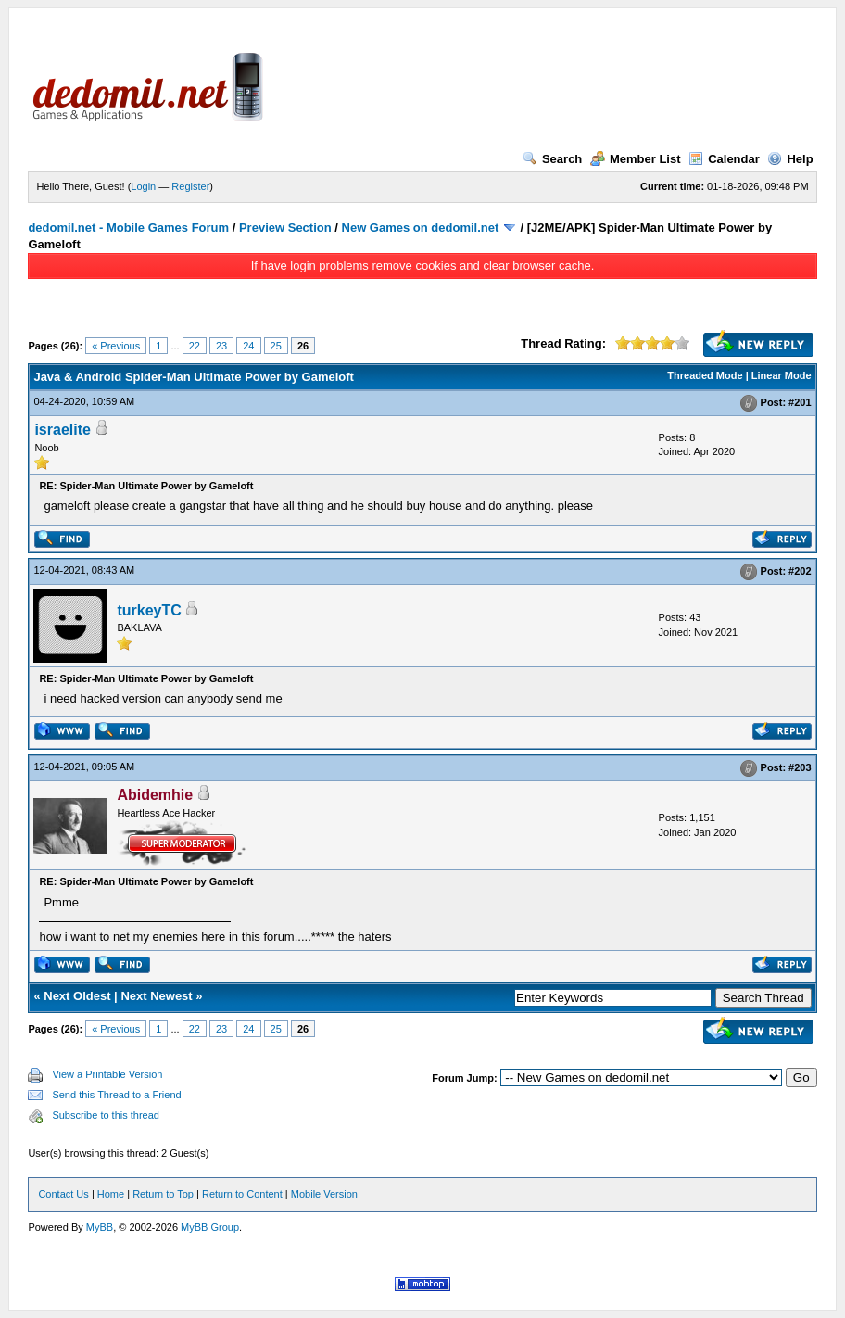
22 (194, 345)
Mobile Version (324, 1193)
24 (248, 345)
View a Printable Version (107, 1074)
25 (276, 345)
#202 (799, 571)
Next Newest (156, 996)
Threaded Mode (704, 375)
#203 (799, 768)
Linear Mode (781, 375)
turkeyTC (149, 610)
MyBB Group (210, 1227)
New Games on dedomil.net (420, 227)
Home (110, 1193)
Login (143, 186)
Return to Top (163, 1193)
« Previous (116, 345)
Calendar (724, 159)
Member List (635, 159)
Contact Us (63, 1193)
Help (790, 159)
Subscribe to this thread (105, 1115)
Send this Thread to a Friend (116, 1094)
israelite (62, 429)
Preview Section (285, 227)
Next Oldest (77, 996)
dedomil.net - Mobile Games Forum (128, 227)
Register (190, 186)
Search (552, 159)
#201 (799, 402)
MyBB (99, 1227)
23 (221, 345)
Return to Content (242, 1193)
